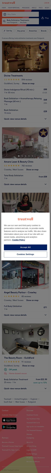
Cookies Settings (25, 254)
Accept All (25, 247)
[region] (25, 236)
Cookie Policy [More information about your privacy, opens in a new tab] (18, 240)
